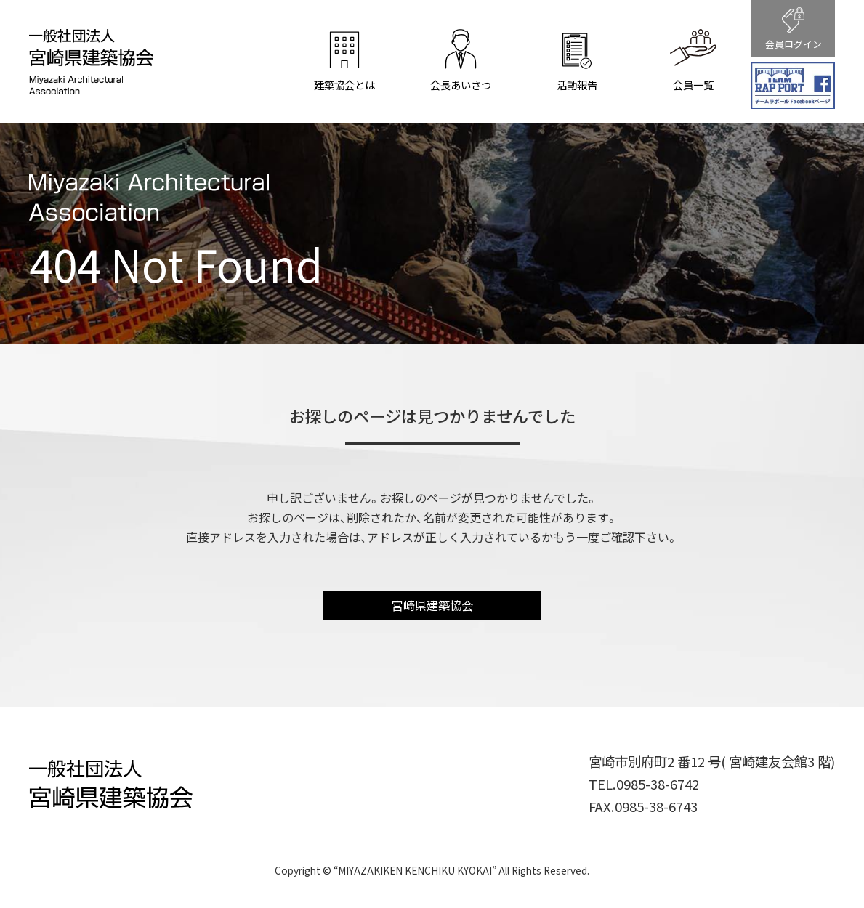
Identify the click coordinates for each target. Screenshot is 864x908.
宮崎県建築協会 (432, 605)
